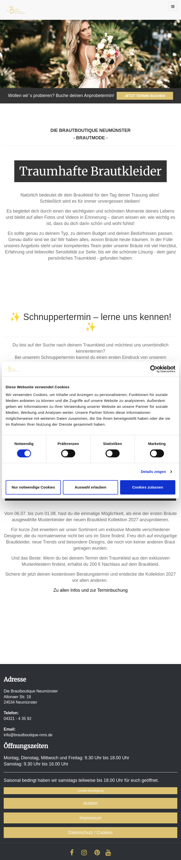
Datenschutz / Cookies (90, 832)
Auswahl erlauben (90, 487)
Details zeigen (153, 471)
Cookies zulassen (147, 487)
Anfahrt (90, 803)
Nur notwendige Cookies (33, 487)
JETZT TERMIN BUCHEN (145, 96)
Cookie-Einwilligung (91, 790)
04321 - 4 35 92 (17, 718)
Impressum (90, 817)
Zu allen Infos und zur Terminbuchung (91, 590)
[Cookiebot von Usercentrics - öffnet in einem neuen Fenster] (153, 369)
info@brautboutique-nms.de (28, 735)
